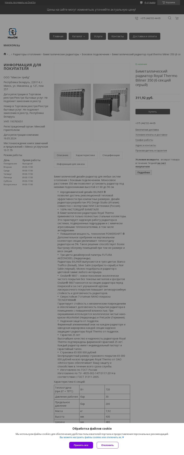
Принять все (81, 445)
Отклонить (107, 445)
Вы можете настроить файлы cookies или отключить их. (91, 437)
